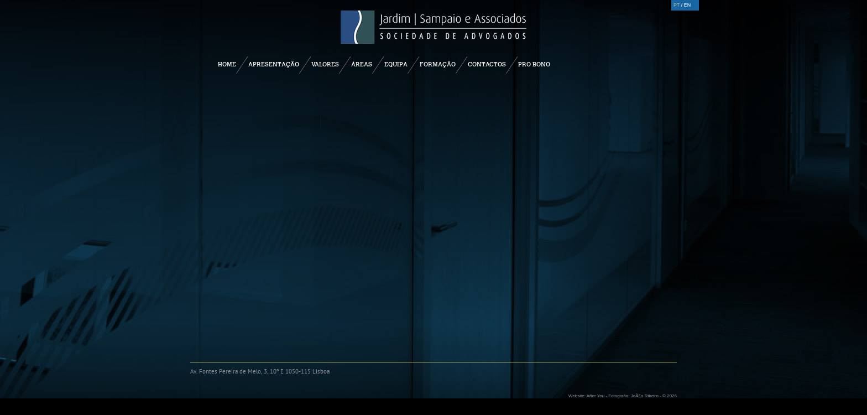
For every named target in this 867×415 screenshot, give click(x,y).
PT (676, 5)
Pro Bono (534, 64)
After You (595, 395)
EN (687, 5)
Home (227, 64)
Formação (438, 64)
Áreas (361, 64)
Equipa (396, 64)
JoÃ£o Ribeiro (645, 395)
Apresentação (273, 64)
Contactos (487, 64)
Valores (325, 64)
